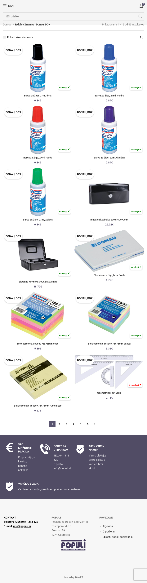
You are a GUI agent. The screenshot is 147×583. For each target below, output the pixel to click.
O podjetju (109, 531)
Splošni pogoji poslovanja (118, 536)
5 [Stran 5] (80, 424)
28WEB (79, 577)
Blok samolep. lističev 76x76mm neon (38, 343)
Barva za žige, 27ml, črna (38, 95)
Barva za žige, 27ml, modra (109, 95)
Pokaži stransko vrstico (21, 37)
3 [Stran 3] (66, 424)
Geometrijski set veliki (109, 392)
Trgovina (108, 526)
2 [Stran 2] (59, 424)
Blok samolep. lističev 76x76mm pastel (109, 343)
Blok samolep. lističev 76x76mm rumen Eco (37, 405)
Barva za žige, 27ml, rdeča (38, 157)
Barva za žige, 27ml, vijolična (109, 157)
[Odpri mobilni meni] (8, 6)
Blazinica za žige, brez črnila (109, 275)
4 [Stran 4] (73, 424)
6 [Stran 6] (87, 424)
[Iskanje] (73, 16)
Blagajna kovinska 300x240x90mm (38, 281)
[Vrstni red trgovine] (141, 37)
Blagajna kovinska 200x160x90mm (109, 219)
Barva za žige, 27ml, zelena (37, 219)
